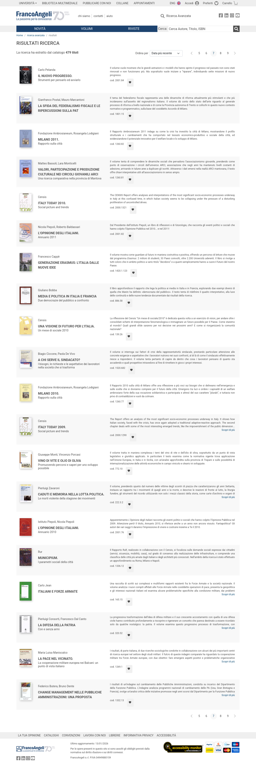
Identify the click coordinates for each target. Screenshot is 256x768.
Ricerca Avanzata (178, 16)
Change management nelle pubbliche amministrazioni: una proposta (70, 694)
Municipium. (48, 558)
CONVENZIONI (71, 735)
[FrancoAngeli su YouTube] (238, 16)
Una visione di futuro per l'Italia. (66, 326)
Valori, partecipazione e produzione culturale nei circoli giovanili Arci (68, 172)
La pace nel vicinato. (55, 659)
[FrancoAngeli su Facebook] (221, 16)
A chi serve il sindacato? (59, 360)
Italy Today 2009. (52, 427)
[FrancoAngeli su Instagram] (232, 16)
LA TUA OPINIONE (29, 735)
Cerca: (162, 29)
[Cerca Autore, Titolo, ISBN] (200, 29)
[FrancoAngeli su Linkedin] (226, 16)
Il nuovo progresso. (55, 76)
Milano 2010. (48, 393)
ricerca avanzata (36, 35)
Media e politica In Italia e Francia (67, 296)
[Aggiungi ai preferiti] (130, 83)
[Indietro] (192, 53)
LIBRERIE (114, 735)
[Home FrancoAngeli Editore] (42, 16)
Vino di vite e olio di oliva (59, 461)
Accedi (189, 3)
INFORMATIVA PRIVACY (139, 735)
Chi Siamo (84, 16)
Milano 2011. (48, 139)
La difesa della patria (56, 625)
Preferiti (208, 3)
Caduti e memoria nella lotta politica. (71, 494)
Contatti (98, 16)
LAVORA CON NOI (94, 735)
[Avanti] (235, 53)
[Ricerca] (236, 29)
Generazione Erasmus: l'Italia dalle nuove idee (68, 265)
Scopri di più (228, 430)
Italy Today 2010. (52, 203)
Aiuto (109, 16)
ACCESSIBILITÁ (166, 735)
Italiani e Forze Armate (58, 591)
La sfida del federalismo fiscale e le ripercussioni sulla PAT (69, 108)
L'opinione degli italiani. (58, 233)
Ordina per (141, 53)
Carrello (227, 3)
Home (19, 35)
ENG (172, 3)
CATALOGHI (51, 735)
